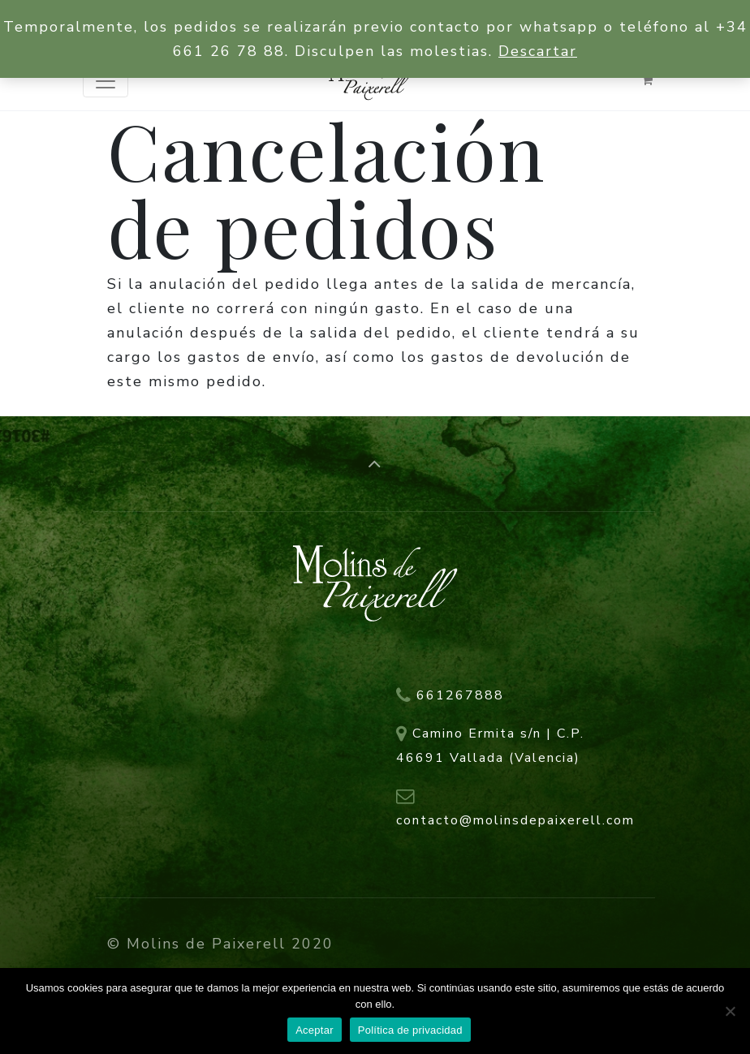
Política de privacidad (410, 1030)
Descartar (537, 51)
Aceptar (314, 1030)
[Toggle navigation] (105, 81)
